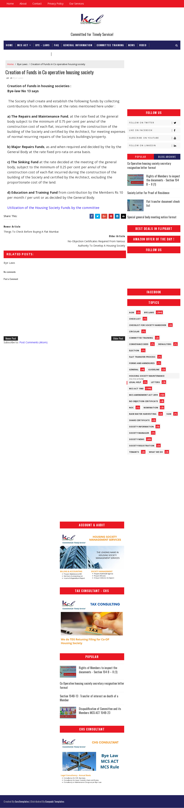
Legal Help (135, 382)
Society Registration (141, 445)
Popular (140, 157)
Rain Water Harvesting (142, 414)
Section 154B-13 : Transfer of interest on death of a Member (89, 698)
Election (134, 350)
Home (10, 3)
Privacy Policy (55, 3)
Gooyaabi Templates (54, 801)
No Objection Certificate (143, 401)
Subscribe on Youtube (154, 138)
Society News (136, 439)
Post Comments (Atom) (33, 333)
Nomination (151, 407)
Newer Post (10, 329)
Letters (155, 382)
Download (60, 54)
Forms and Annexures (142, 363)
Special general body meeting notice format (151, 217)
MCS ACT (22, 45)
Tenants (134, 452)
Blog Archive (167, 157)
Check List (135, 318)
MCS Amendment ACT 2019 (143, 394)
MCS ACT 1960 (136, 388)
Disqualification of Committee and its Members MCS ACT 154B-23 (100, 711)
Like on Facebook (154, 130)
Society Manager (139, 433)
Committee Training (110, 45)
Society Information (141, 426)
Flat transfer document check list (163, 203)
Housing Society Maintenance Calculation (146, 376)
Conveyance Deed (138, 344)
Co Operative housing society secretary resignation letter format (149, 165)
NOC (131, 407)
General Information (77, 45)
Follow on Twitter (154, 122)
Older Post (116, 329)
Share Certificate (139, 420)
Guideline (153, 369)
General (133, 369)
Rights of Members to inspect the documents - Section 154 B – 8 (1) (163, 180)
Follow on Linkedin (154, 145)
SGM (168, 414)
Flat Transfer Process (142, 356)
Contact (37, 3)
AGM (131, 312)
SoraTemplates (22, 801)
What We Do (156, 452)
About (23, 3)
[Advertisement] (153, 83)
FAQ (56, 45)
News (131, 45)
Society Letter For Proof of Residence (148, 193)
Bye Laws (22, 64)
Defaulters (164, 344)
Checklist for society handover (147, 325)
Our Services (76, 3)
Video (142, 45)
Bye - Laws (42, 45)
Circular (134, 331)
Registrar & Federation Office (27, 54)
